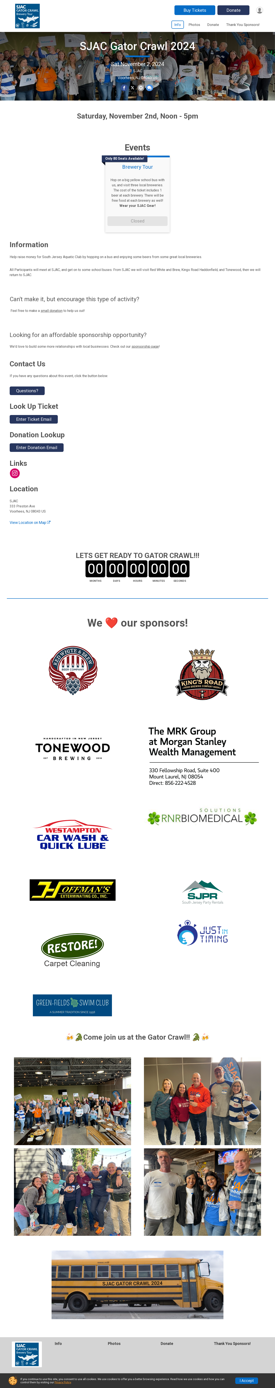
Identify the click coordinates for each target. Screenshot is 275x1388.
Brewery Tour (137, 180)
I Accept (247, 1381)
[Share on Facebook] (124, 94)
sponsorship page (145, 359)
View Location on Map (30, 535)
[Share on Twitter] (132, 94)
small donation (52, 323)
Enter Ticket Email (33, 432)
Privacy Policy (63, 1382)
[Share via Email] (140, 94)
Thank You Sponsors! (243, 25)
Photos (194, 25)
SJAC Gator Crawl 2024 (137, 52)
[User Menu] (259, 10)
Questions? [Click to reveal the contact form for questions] (27, 403)
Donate (233, 10)
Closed (137, 233)
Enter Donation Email (36, 460)
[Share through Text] (149, 94)
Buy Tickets (194, 10)
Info (177, 25)
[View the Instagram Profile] (15, 486)
